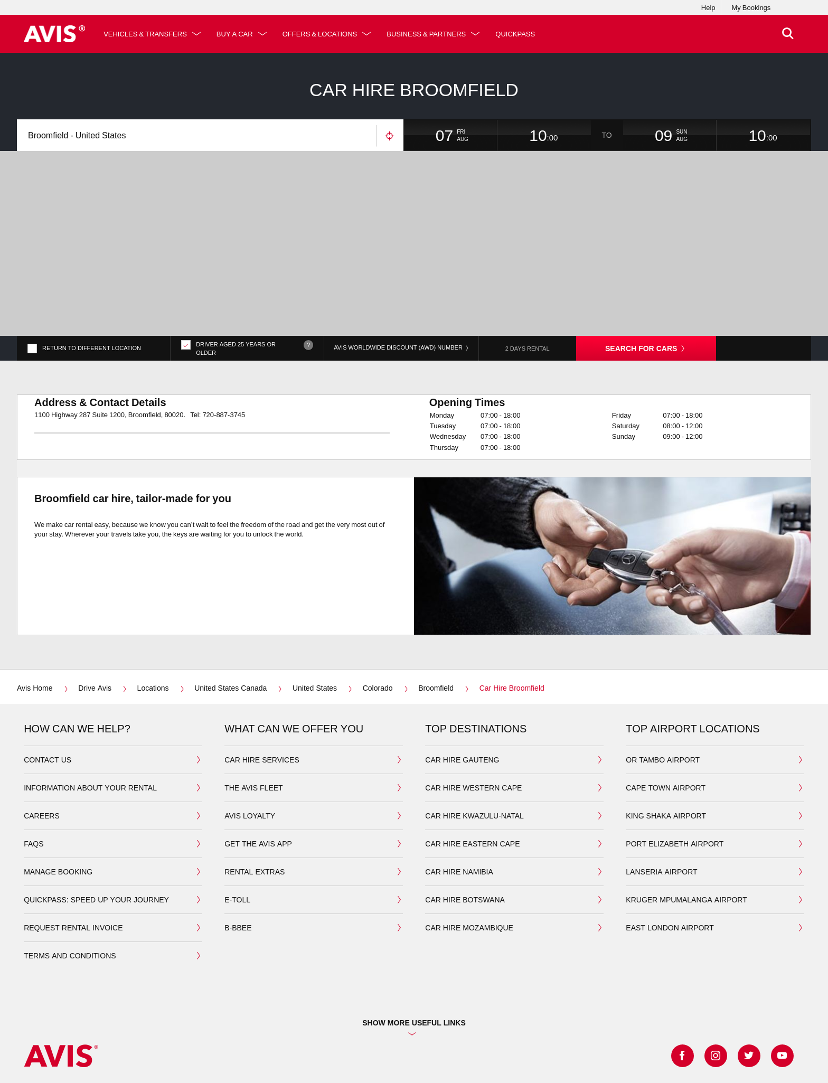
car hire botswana (465, 850)
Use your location (390, 136)
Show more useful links (414, 973)
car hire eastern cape (472, 794)
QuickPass (515, 34)
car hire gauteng (462, 710)
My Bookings (751, 7)
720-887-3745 (223, 365)
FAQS (33, 794)
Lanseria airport (661, 822)
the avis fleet (253, 738)
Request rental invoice (73, 878)
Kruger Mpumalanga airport (686, 850)
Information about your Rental (90, 738)
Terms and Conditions (70, 906)
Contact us (47, 710)
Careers (42, 766)
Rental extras (254, 822)
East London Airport (669, 878)
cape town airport (665, 738)
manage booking (58, 822)
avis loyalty (249, 766)
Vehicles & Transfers (145, 34)
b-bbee (237, 878)
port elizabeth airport (674, 794)
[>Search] (787, 34)
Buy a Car (235, 34)
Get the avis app (258, 794)
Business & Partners (426, 34)
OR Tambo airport (663, 710)
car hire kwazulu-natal (474, 766)
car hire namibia (459, 822)
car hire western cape (473, 738)
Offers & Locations (320, 34)
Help (708, 7)
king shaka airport (666, 766)
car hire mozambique (469, 878)
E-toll (237, 850)
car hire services (261, 710)
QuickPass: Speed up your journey (96, 850)
